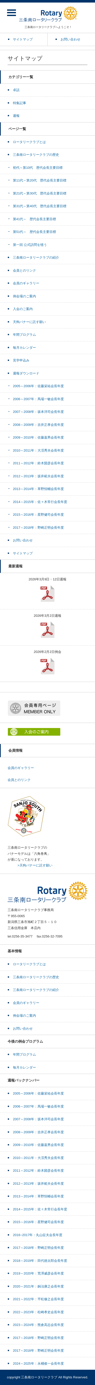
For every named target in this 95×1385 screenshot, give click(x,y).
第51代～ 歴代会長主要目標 (34, 232)
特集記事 (19, 103)
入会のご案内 (23, 309)
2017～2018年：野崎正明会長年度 (38, 527)
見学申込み (21, 360)
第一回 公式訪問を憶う (30, 245)
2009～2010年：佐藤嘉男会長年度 (38, 437)
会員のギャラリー (26, 283)
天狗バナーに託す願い (29, 322)
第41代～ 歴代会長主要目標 (34, 219)
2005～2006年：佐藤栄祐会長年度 (38, 386)
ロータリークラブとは (29, 142)
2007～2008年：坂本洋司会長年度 (38, 412)
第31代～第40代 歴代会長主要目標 (39, 206)
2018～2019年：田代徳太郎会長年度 (40, 1261)
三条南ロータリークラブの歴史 (36, 155)
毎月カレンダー (24, 347)
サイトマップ (23, 553)
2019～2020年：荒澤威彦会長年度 (38, 1273)
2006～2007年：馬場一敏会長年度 (38, 399)
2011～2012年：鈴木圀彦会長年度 (38, 463)
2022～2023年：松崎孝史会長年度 (38, 1312)
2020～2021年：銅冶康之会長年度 (38, 1286)
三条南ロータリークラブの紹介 (36, 257)
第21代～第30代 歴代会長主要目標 (39, 193)
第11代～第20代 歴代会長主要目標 (39, 180)
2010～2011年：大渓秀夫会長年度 (38, 450)
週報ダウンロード (26, 373)
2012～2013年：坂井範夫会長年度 (38, 476)
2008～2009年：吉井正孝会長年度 (38, 425)
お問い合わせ (23, 540)
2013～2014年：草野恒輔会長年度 (38, 489)
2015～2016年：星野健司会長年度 (38, 514)
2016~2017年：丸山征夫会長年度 (37, 1235)
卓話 (16, 90)
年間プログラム (24, 335)
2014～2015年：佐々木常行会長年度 (40, 502)
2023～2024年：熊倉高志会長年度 (38, 1325)
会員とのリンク (24, 270)
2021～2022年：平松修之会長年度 (38, 1299)
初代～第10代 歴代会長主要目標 (38, 168)
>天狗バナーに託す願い (34, 865)
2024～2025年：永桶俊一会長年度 (38, 1363)
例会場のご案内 (24, 296)
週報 (16, 116)
